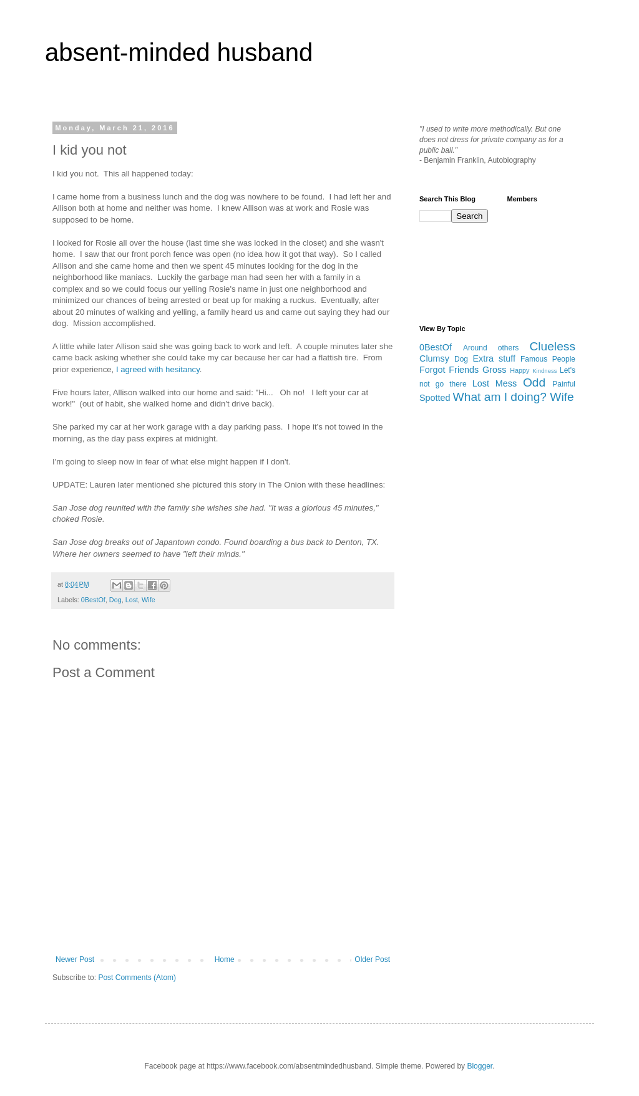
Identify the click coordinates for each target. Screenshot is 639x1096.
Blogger (479, 1066)
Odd (534, 382)
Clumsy (434, 358)
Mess (506, 383)
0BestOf (93, 599)
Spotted (435, 398)
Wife (148, 599)
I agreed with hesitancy (158, 369)
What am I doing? (500, 396)
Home (225, 959)
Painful (563, 384)
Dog (115, 599)
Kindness (544, 370)
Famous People (547, 359)
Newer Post (75, 959)
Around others (491, 348)
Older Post (372, 959)
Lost (131, 599)
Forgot (432, 370)
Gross (494, 370)
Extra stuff (493, 358)
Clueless (552, 346)
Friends (464, 370)
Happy (519, 370)
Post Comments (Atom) (137, 977)
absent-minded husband (179, 52)
